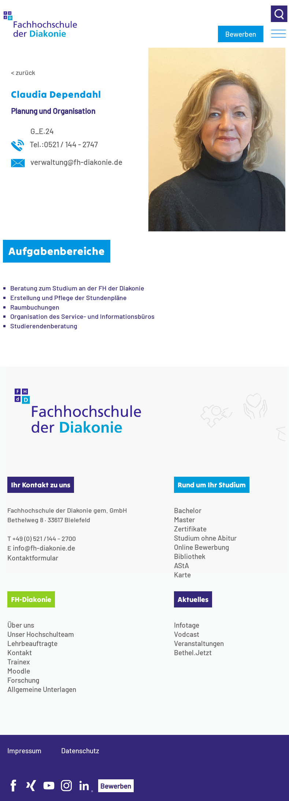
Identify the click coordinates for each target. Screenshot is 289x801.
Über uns (20, 625)
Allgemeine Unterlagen (41, 689)
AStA (181, 565)
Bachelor (187, 510)
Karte (182, 574)
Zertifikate (190, 528)
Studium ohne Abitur (205, 538)
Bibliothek (189, 556)
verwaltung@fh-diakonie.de (66, 161)
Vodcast (186, 634)
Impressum (24, 750)
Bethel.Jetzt (193, 652)
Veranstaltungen (199, 643)
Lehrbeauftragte (32, 643)
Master (184, 519)
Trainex (18, 661)
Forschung (23, 680)
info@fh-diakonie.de (44, 548)
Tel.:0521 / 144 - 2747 (54, 144)
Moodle (18, 671)
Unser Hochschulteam (40, 634)
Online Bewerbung (201, 547)
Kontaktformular (32, 557)
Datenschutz (80, 750)
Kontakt (19, 652)
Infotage (186, 625)
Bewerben (240, 34)
